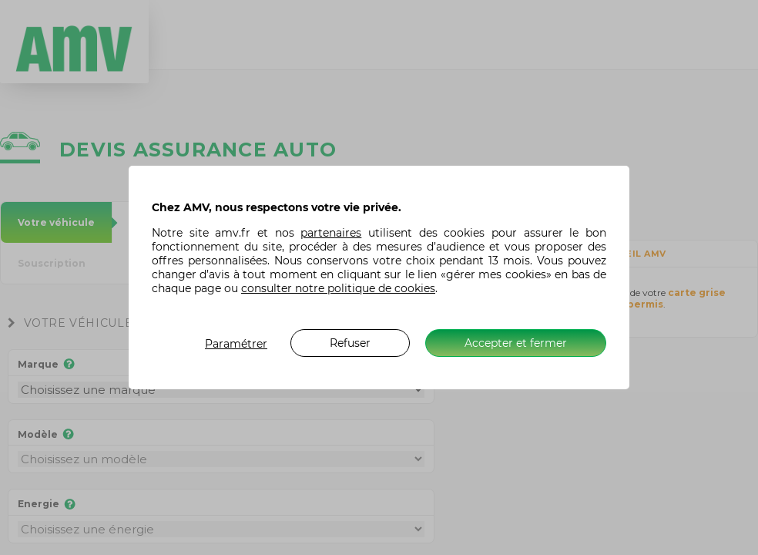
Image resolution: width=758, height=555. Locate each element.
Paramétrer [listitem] (236, 344)
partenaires (330, 233)
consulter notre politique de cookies (338, 288)
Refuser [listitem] (350, 343)
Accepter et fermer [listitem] (516, 343)
